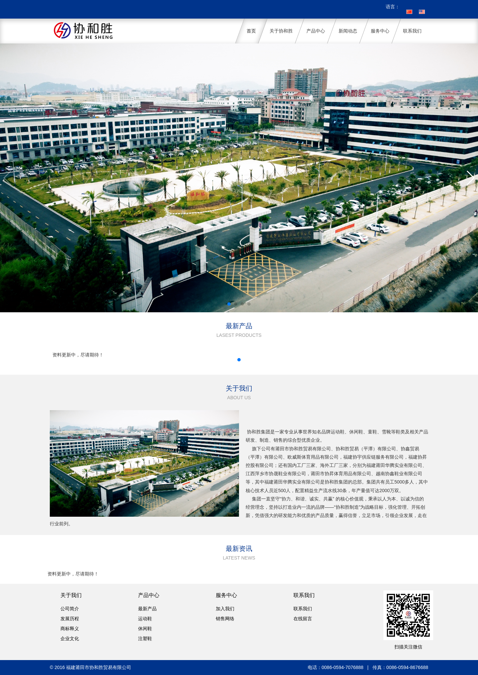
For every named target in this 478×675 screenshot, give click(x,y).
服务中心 (226, 595)
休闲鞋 (145, 628)
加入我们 (225, 608)
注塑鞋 (145, 638)
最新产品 (147, 608)
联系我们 (304, 595)
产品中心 (148, 595)
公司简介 (69, 608)
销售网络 (225, 618)
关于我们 (71, 595)
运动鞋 (145, 618)
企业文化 (69, 638)
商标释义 (69, 628)
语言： (393, 6)
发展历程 (69, 618)
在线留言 (302, 618)
